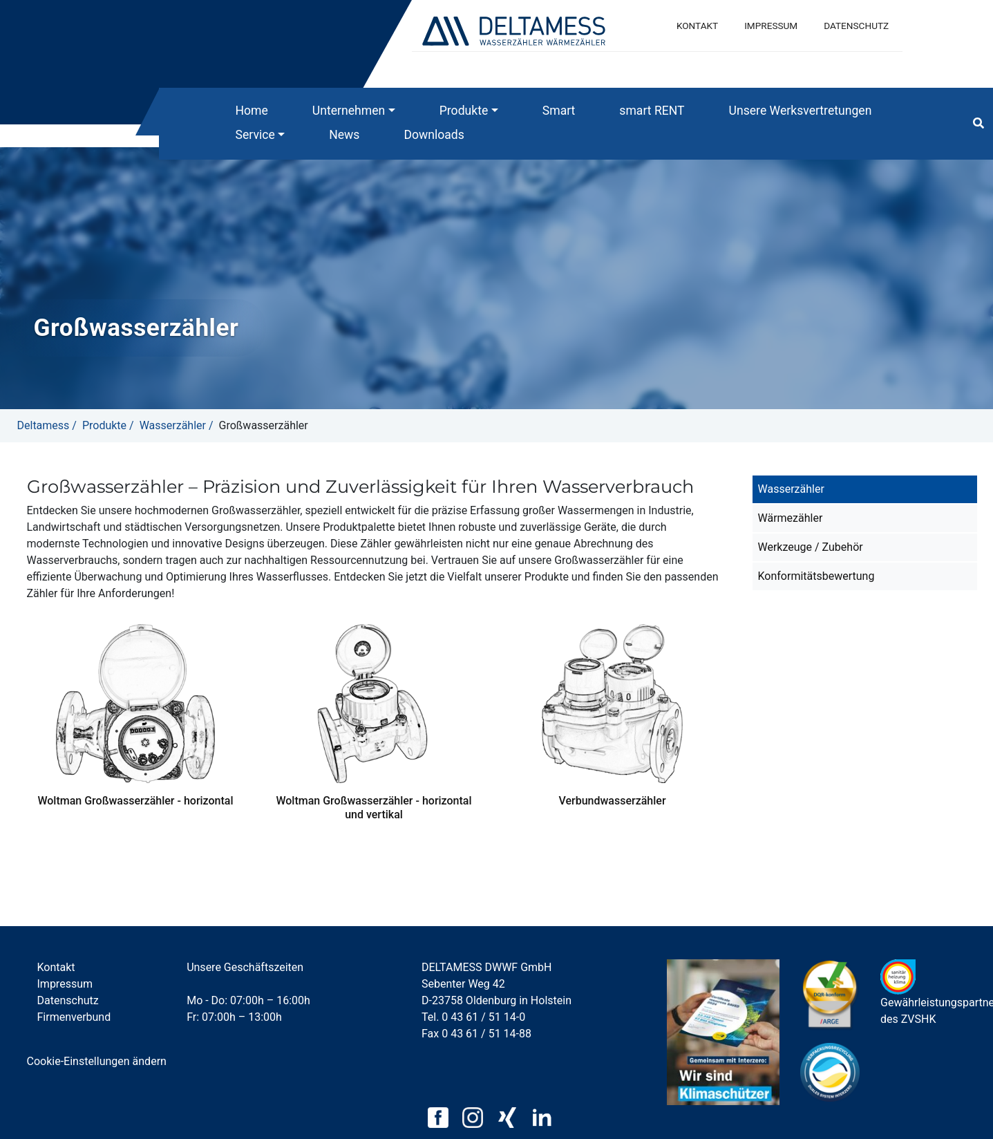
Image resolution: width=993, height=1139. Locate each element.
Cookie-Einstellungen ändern (97, 1061)
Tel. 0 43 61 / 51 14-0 (473, 1017)
